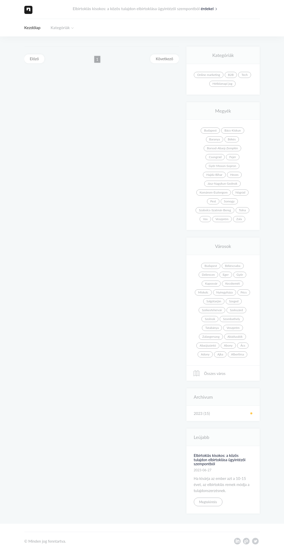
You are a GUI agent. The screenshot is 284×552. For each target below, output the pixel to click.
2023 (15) (202, 413)
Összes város (209, 373)
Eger (226, 275)
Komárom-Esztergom (214, 192)
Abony (228, 345)
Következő (164, 58)
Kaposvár (211, 283)
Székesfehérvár (212, 310)
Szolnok (210, 319)
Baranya (214, 139)
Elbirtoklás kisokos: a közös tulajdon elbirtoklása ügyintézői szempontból (219, 459)
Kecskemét (232, 283)
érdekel (210, 8)
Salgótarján (213, 301)
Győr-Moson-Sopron (222, 166)
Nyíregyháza (224, 292)
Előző (34, 58)
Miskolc (203, 292)
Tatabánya (212, 328)
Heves (234, 175)
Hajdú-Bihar (214, 175)
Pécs (244, 292)
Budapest (210, 130)
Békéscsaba (232, 266)
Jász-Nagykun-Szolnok (222, 183)
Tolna (242, 210)
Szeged (233, 301)
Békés (232, 139)
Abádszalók (235, 336)
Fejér (232, 157)
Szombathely (231, 319)
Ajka (220, 354)
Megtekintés (208, 502)
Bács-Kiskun (232, 130)
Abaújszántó (208, 345)
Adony (205, 354)
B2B (231, 75)
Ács (242, 345)
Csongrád (215, 157)
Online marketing (208, 75)
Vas (205, 219)
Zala (239, 219)
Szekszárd (236, 310)
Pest (213, 201)
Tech (244, 75)
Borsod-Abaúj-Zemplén (222, 148)
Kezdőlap (32, 27)
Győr (240, 275)
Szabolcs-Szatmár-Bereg (215, 210)
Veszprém (222, 219)
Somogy (229, 201)
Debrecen (208, 275)
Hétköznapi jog (223, 84)
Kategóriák (60, 27)
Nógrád (240, 192)
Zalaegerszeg (210, 336)
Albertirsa (237, 354)
